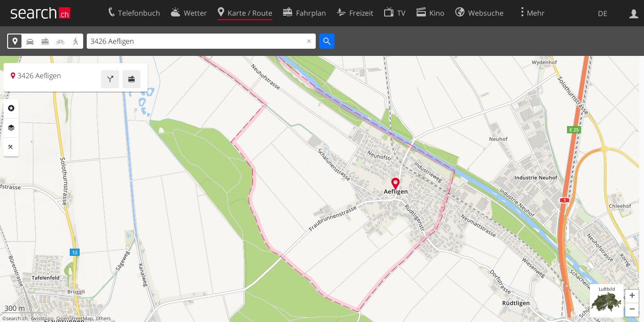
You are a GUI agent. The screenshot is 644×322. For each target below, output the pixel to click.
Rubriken (11, 108)
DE (602, 13)
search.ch (17, 318)
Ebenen (11, 128)
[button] (632, 296)
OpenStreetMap (74, 318)
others (103, 318)
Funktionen (11, 147)
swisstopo (42, 318)
